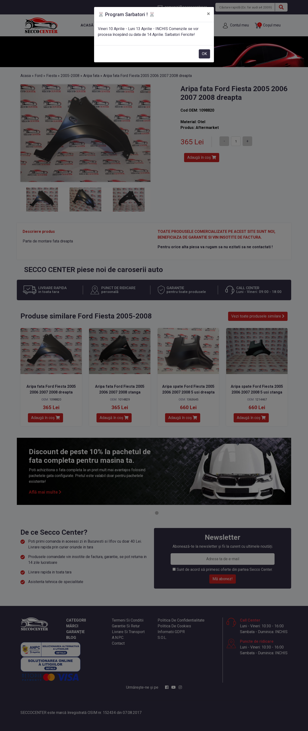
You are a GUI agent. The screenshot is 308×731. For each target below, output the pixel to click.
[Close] (208, 13)
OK (204, 53)
